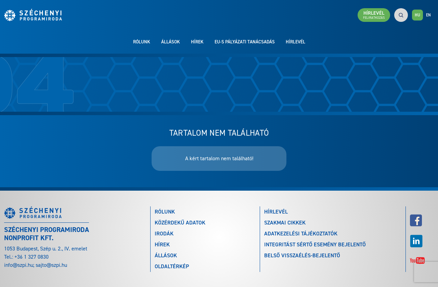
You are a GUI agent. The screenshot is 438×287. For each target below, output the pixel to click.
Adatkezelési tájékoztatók (300, 233)
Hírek (197, 42)
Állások (170, 42)
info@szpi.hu (18, 265)
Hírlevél (295, 42)
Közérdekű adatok (180, 222)
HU (417, 15)
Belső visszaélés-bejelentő (302, 255)
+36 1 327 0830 (31, 256)
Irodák (164, 233)
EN (428, 15)
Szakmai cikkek (285, 222)
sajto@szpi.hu (51, 265)
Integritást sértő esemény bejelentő (315, 244)
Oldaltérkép (172, 266)
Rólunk (141, 42)
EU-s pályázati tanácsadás (245, 42)
